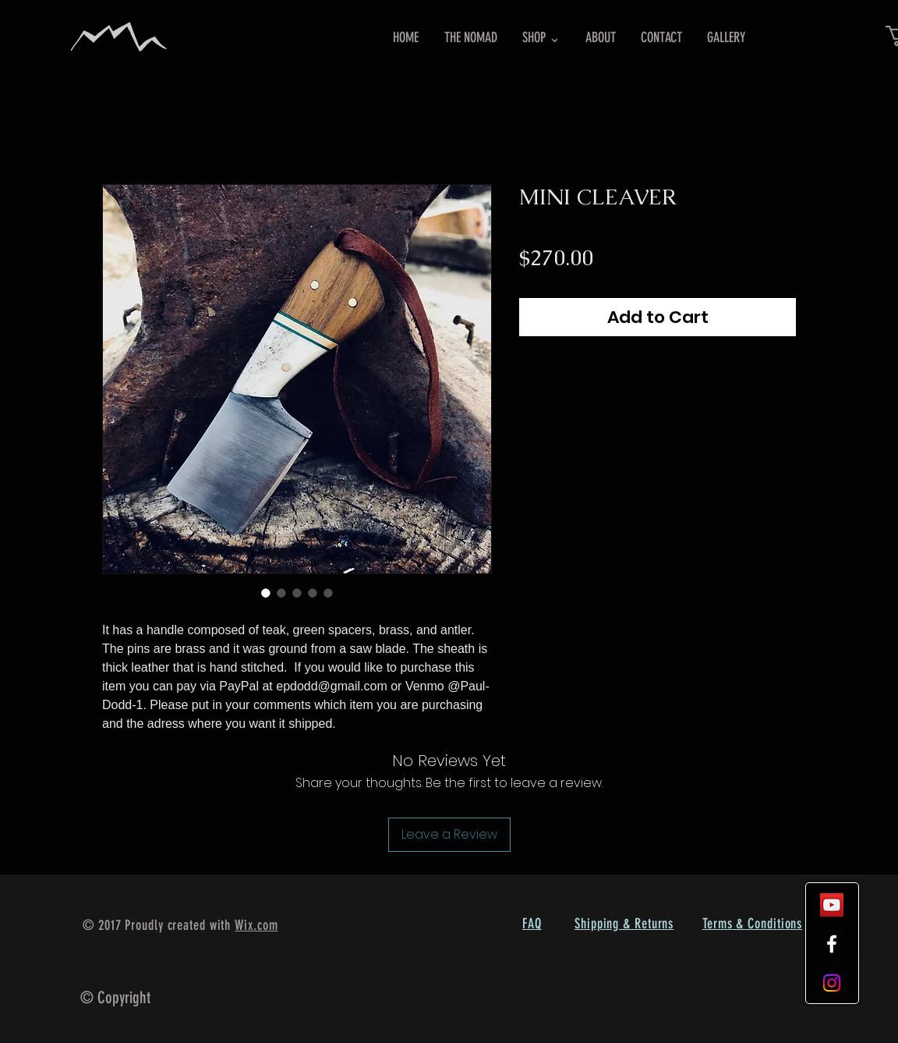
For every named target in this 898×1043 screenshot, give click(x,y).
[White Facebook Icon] (831, 944)
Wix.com (256, 925)
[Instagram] (831, 983)
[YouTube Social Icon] (831, 905)
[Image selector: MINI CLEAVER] (266, 593)
